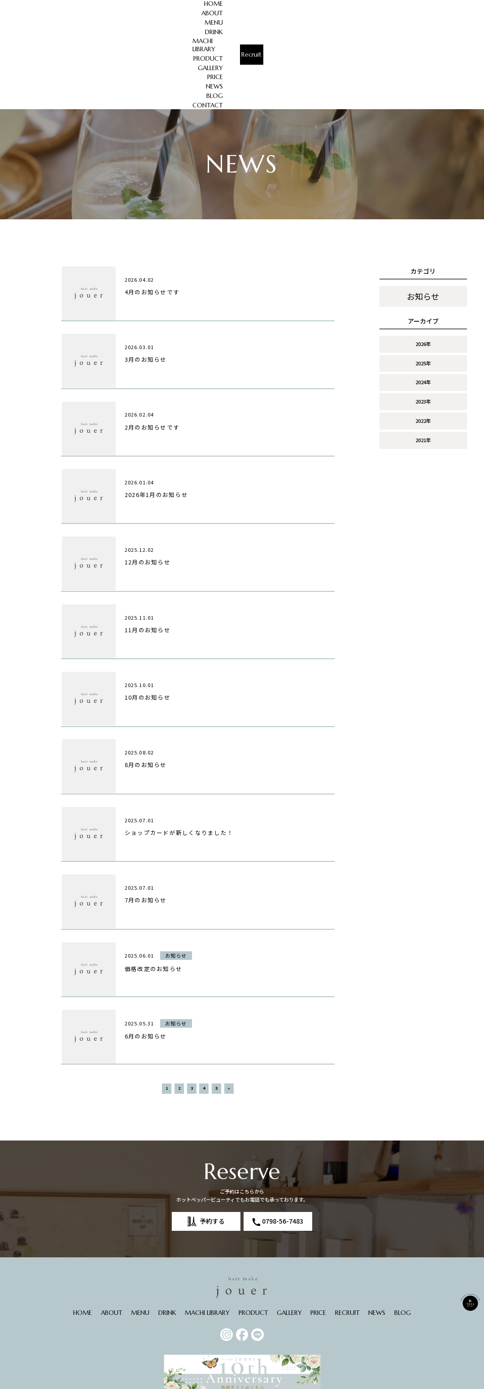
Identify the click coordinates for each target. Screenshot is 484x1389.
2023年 (423, 319)
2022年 (423, 338)
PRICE (345, 5)
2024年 (423, 300)
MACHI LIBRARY (235, 5)
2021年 (423, 358)
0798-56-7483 (282, 1173)
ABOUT (141, 5)
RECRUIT (347, 1265)
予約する (212, 1173)
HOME (112, 5)
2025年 (423, 280)
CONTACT (389, 14)
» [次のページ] (229, 1041)
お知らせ (423, 214)
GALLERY (316, 5)
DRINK (196, 5)
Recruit (448, 10)
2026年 (423, 262)
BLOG (396, 5)
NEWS (370, 5)
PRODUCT (281, 5)
